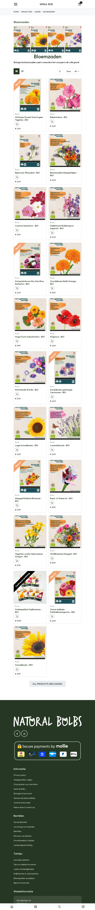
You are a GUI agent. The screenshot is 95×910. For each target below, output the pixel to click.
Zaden (38, 12)
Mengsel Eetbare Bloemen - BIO (28, 499)
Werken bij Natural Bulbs (24, 798)
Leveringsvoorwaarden (24, 826)
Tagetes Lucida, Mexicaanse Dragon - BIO (29, 555)
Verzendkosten (20, 822)
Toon (68, 71)
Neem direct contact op (24, 807)
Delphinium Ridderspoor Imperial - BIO (62, 227)
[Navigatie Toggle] (16, 4)
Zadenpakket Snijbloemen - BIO (28, 610)
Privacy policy (20, 775)
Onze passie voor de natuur (26, 784)
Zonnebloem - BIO (24, 665)
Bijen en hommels (21, 883)
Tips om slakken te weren (25, 864)
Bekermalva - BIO (58, 117)
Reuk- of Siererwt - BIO (61, 498)
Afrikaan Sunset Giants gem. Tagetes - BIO (29, 118)
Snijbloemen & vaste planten (26, 873)
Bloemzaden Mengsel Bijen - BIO (64, 174)
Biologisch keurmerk (23, 793)
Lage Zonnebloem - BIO (26, 445)
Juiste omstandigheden (24, 869)
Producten (26, 12)
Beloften (17, 831)
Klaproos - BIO (57, 337)
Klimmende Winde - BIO (26, 389)
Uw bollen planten (21, 860)
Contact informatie (22, 802)
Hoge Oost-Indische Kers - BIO (30, 337)
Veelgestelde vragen (23, 779)
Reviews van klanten (23, 836)
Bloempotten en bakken (24, 878)
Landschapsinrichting (23, 845)
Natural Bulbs (19, 789)
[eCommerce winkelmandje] (80, 4)
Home (16, 12)
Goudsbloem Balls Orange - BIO (63, 282)
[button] (17, 124)
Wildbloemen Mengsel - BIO (63, 554)
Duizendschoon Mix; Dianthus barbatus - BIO (29, 282)
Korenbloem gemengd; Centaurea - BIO (61, 391)
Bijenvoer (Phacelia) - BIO (27, 172)
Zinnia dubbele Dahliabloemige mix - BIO (62, 610)
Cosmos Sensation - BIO (27, 225)
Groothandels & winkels (24, 840)
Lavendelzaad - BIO (60, 445)
